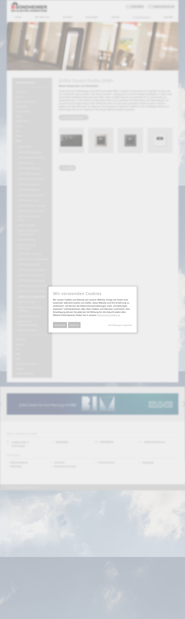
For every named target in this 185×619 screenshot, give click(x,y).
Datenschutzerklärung (108, 315)
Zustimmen (60, 325)
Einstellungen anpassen (120, 325)
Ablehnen (74, 325)
